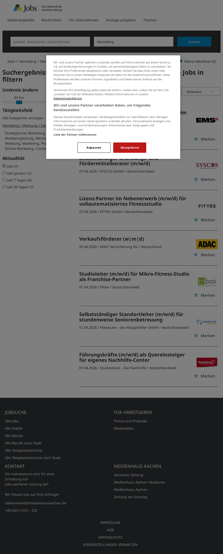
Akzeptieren (130, 147)
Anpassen (94, 147)
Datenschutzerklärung (68, 98)
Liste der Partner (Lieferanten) (75, 134)
